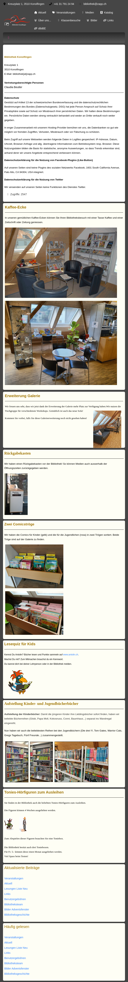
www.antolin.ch (70, 654)
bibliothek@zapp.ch (95, 3)
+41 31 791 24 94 (64, 3)
